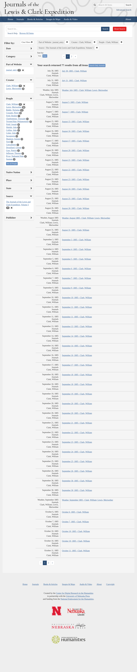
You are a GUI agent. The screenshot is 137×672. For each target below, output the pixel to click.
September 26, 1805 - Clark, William (77, 471)
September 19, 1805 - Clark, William (77, 394)
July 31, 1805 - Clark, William (74, 80)
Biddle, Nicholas (13, 110)
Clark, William (12, 86)
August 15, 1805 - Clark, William (75, 121)
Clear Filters (27, 42)
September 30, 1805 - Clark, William (77, 481)
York (8, 142)
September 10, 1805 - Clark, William (77, 297)
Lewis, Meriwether (14, 88)
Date (45, 56)
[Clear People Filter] (24, 104)
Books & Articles (35, 19)
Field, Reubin (11, 116)
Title (39, 56)
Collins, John (11, 130)
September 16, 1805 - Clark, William (77, 355)
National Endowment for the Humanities (77, 599)
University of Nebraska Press (78, 596)
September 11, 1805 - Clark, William (77, 307)
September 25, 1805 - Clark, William (77, 461)
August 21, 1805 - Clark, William (75, 160)
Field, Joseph (11, 124)
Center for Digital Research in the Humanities (74, 593)
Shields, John (11, 127)
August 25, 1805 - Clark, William (75, 199)
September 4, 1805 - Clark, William (76, 249)
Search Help (12, 33)
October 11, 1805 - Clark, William (76, 551)
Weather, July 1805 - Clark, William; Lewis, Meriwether (85, 90)
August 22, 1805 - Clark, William (75, 170)
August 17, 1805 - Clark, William (75, 141)
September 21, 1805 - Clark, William (77, 423)
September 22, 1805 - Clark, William (77, 432)
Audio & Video (71, 19)
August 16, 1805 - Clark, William (75, 131)
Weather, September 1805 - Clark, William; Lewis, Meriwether (87, 500)
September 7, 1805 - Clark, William (76, 278)
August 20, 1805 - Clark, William (75, 150)
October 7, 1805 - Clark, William (75, 522)
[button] (67, 42)
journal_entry (11, 70)
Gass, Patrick (11, 150)
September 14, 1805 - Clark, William (77, 336)
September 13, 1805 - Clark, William (77, 326)
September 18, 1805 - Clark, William (77, 375)
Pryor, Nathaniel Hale (15, 156)
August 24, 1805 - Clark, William (75, 189)
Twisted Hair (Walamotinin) (17, 121)
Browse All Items (26, 33)
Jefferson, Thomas (13, 153)
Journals (20, 19)
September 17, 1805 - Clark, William (77, 365)
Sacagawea (10, 136)
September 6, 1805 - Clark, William (76, 268)
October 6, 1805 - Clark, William (75, 512)
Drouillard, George (14, 147)
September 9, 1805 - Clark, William (76, 288)
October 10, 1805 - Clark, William (76, 531)
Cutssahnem (11, 145)
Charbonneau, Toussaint (16, 119)
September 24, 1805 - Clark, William (77, 452)
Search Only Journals (97, 65)
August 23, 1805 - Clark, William (75, 179)
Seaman (9, 159)
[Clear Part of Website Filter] (23, 70)
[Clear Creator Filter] (24, 86)
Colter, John (11, 133)
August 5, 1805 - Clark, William (75, 102)
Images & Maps (53, 19)
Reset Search (119, 29)
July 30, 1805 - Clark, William (74, 71)
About (128, 19)
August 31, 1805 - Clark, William (75, 230)
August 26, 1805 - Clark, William (75, 208)
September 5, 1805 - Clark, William (76, 259)
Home (10, 19)
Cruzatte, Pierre (12, 113)
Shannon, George (13, 139)
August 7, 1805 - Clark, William (75, 112)
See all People (12, 164)
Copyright (110, 584)
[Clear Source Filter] (11, 208)
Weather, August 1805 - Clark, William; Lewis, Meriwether (86, 218)
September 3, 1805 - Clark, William (76, 240)
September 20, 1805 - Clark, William (77, 403)
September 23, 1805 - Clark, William (77, 442)
